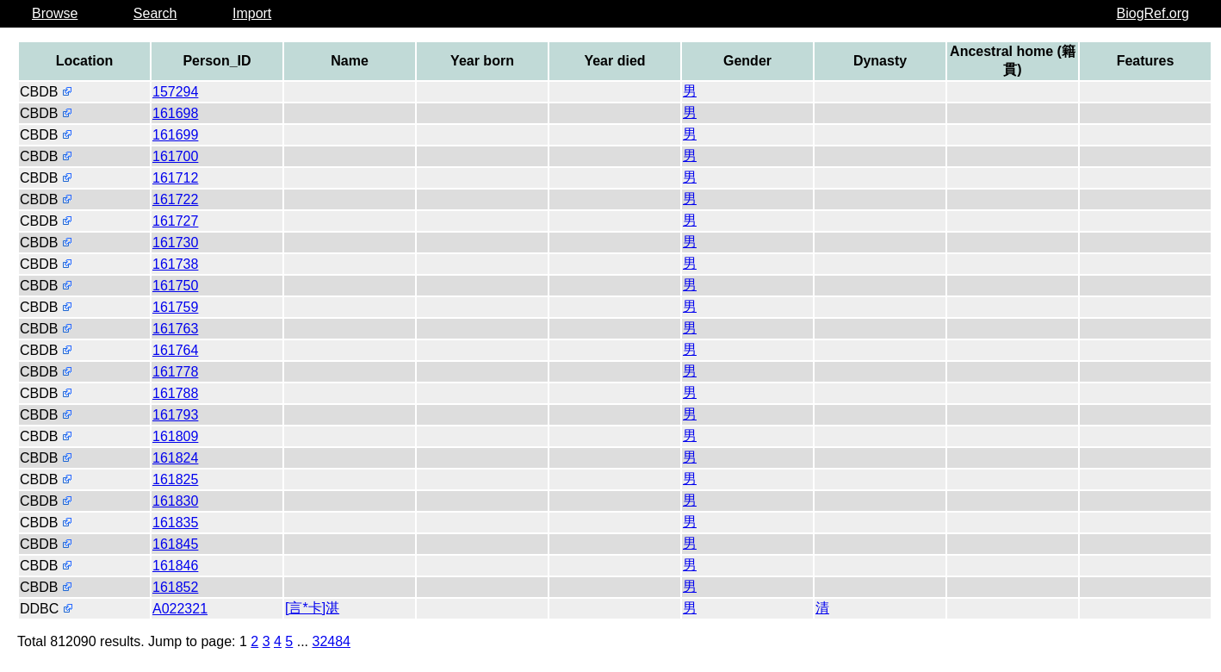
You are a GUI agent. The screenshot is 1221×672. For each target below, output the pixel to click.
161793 (175, 415)
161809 (175, 436)
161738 (175, 264)
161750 (175, 285)
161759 (175, 307)
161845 (175, 544)
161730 (175, 242)
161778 (175, 371)
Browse (54, 13)
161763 (175, 328)
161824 (175, 458)
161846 (175, 565)
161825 (175, 479)
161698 (175, 113)
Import (251, 13)
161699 (175, 135)
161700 (175, 156)
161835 (175, 522)
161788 (175, 393)
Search (155, 13)
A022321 (180, 608)
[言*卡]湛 (312, 607)
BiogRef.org (1153, 13)
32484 (332, 641)
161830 (175, 501)
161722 (175, 199)
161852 (175, 587)
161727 (175, 221)
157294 (175, 91)
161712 (175, 178)
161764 (175, 350)
